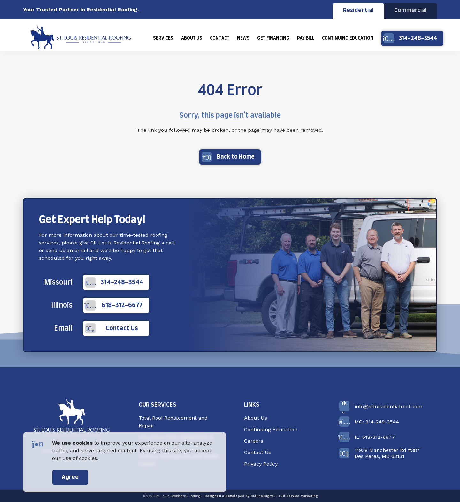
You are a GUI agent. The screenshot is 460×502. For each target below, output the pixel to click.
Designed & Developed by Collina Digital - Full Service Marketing (261, 496)
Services (163, 38)
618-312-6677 (113, 305)
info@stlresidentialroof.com (380, 406)
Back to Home (228, 157)
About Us (191, 38)
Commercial (410, 10)
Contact (219, 38)
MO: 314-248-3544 (369, 421)
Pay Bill (305, 38)
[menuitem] (163, 38)
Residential (358, 10)
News (243, 38)
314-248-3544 (410, 38)
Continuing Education (347, 38)
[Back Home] (80, 38)
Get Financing (273, 38)
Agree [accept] (70, 477)
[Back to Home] (72, 418)
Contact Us (111, 328)
